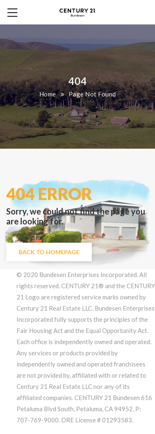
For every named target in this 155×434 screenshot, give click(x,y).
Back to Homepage (49, 252)
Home (47, 94)
